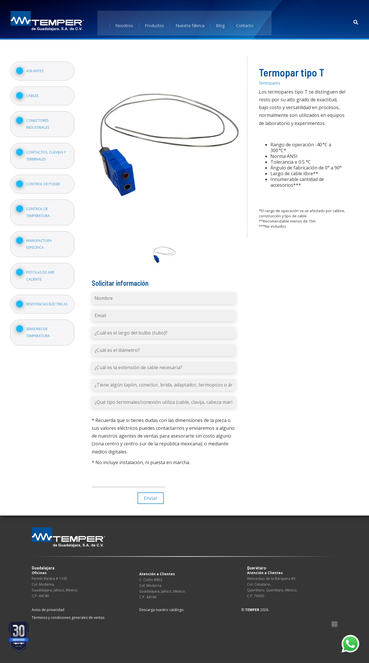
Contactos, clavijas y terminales (47, 151)
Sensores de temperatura (39, 328)
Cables (33, 91)
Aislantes (35, 66)
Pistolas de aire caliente (41, 271)
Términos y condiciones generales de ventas (68, 613)
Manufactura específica (40, 239)
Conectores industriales (38, 119)
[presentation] (129, 473)
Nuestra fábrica (190, 21)
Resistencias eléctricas (48, 299)
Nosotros (124, 21)
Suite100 (334, 620)
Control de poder (44, 179)
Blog (220, 21)
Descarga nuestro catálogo (161, 605)
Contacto (245, 21)
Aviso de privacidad (48, 605)
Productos (154, 21)
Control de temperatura (39, 208)
